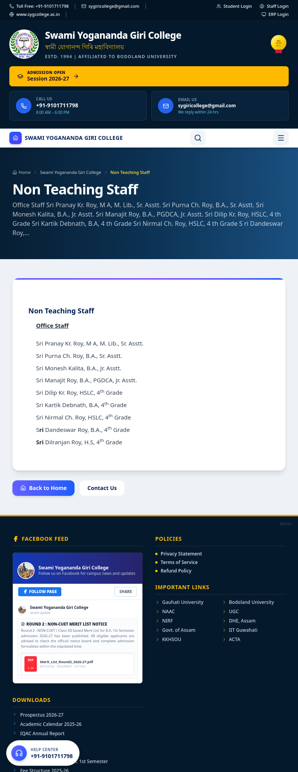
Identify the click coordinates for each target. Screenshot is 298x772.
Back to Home (43, 488)
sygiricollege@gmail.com (110, 6)
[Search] (198, 138)
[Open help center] (43, 753)
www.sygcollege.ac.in (34, 14)
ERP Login (275, 14)
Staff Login (274, 6)
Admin (286, 523)
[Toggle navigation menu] (281, 138)
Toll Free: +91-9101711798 (39, 6)
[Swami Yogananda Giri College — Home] (149, 44)
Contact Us (102, 488)
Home (21, 172)
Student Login (234, 6)
